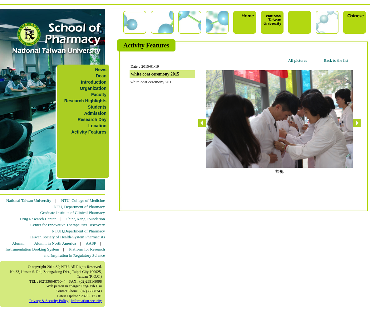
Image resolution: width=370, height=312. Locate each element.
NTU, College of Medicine (83, 200)
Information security (86, 301)
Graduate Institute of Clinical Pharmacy (72, 212)
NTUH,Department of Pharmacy (78, 231)
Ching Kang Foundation (85, 219)
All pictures (297, 60)
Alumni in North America (55, 243)
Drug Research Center (38, 219)
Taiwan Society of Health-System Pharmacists (67, 237)
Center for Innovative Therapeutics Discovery (67, 224)
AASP (91, 243)
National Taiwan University (28, 200)
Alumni (18, 243)
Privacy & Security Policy (49, 301)
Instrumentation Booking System (32, 249)
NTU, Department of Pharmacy (79, 206)
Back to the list (336, 60)
